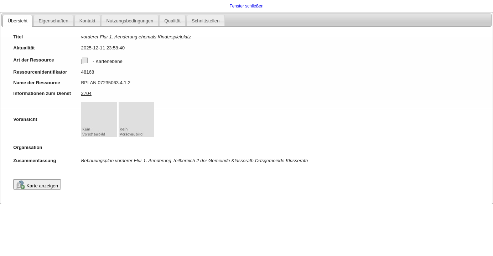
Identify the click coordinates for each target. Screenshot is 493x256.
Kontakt (87, 20)
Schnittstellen (205, 20)
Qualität (172, 20)
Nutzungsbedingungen (129, 20)
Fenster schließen (246, 6)
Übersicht (17, 20)
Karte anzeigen (37, 184)
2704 (86, 93)
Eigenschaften (53, 20)
